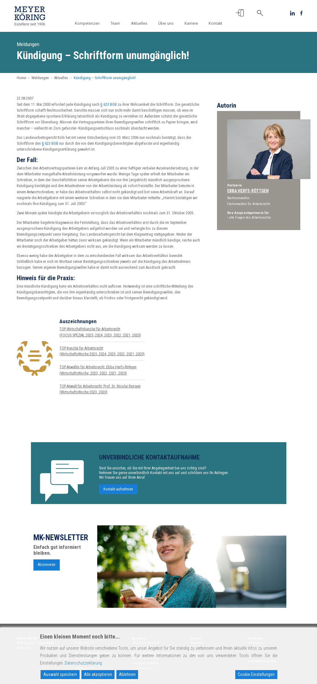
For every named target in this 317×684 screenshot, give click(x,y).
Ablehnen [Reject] (127, 674)
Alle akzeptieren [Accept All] (98, 674)
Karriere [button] (191, 23)
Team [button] (115, 23)
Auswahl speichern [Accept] (60, 674)
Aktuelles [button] (139, 23)
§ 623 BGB (108, 104)
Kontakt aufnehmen (118, 491)
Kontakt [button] (215, 23)
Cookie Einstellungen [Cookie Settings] (256, 674)
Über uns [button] (166, 23)
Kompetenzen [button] (87, 23)
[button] (239, 13)
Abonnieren (46, 566)
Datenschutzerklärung (83, 662)
